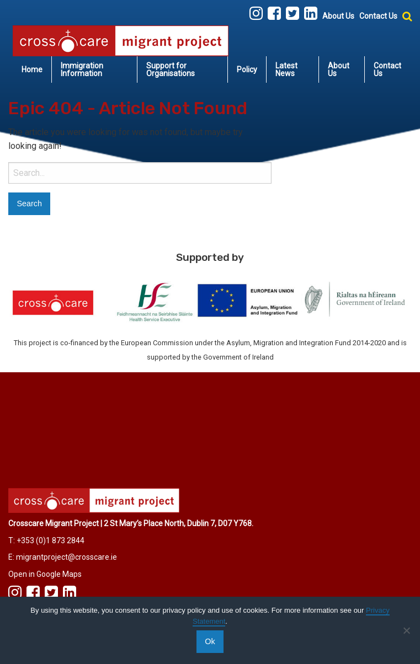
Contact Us (378, 16)
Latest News (286, 69)
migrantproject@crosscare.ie (66, 557)
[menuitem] (32, 69)
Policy (247, 69)
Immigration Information (82, 69)
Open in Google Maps (45, 574)
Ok (210, 641)
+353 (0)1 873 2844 (50, 540)
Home (32, 69)
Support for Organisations (170, 69)
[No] (406, 630)
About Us (338, 16)
